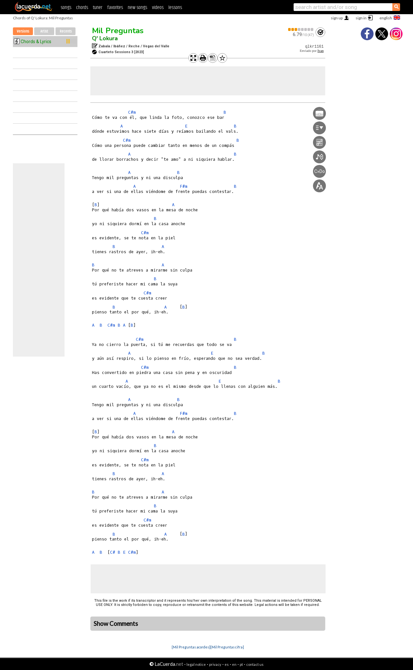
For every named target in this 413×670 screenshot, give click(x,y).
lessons (175, 8)
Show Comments (116, 623)
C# (112, 552)
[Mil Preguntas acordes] (191, 647)
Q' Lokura (105, 38)
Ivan (320, 51)
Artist (44, 31)
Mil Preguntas (118, 30)
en (234, 664)
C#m (132, 112)
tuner (97, 8)
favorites (115, 8)
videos (158, 8)
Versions (23, 31)
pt (241, 664)
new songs (137, 8)
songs (66, 8)
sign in (361, 17)
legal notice (196, 664)
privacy (215, 664)
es (227, 664)
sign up (337, 17)
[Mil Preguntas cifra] (227, 647)
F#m (183, 186)
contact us (255, 664)
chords (82, 8)
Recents (66, 31)
